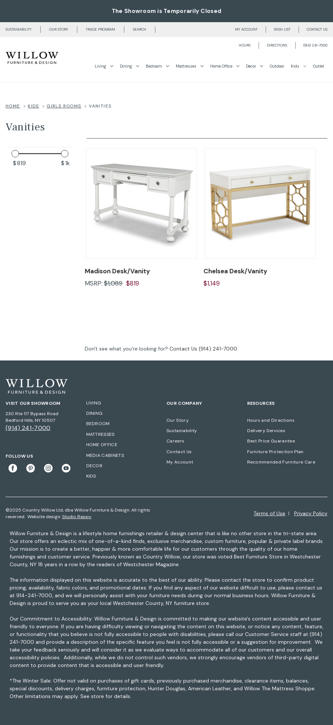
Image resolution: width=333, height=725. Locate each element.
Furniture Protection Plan (275, 452)
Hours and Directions (271, 420)
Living (104, 66)
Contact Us (183, 348)
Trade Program (100, 29)
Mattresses (190, 66)
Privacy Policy (310, 513)
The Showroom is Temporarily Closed (166, 11)
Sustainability (18, 29)
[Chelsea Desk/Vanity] (260, 203)
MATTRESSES (100, 434)
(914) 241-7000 (315, 45)
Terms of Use (269, 513)
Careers (175, 441)
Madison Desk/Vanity (117, 271)
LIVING (93, 403)
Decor (254, 66)
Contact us (317, 29)
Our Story (58, 29)
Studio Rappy (76, 517)
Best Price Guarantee (271, 441)
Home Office (224, 66)
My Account (179, 462)
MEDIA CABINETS (105, 455)
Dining (129, 66)
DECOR (94, 466)
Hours (244, 45)
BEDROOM (98, 424)
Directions (277, 45)
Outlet (318, 66)
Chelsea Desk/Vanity (235, 271)
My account (246, 29)
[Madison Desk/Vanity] (141, 203)
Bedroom (157, 66)
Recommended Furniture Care (281, 462)
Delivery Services (266, 431)
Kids (298, 66)
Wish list (282, 29)
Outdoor (277, 66)
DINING (94, 413)
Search (139, 29)
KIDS (91, 476)
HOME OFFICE (102, 445)
